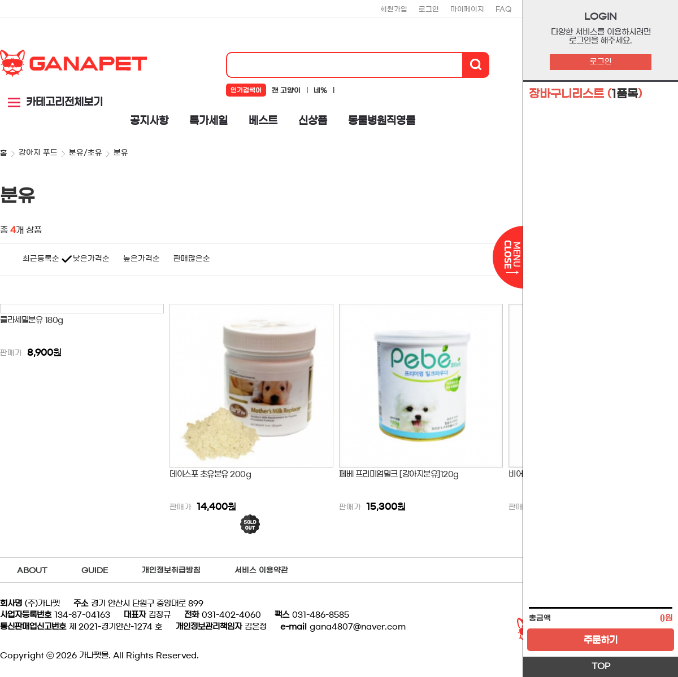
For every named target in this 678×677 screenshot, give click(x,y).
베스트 (263, 121)
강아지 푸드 (38, 152)
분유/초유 (85, 152)
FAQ (503, 9)
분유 (121, 152)
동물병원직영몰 (381, 121)
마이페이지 (467, 9)
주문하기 (601, 639)
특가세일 (208, 121)
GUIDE (94, 570)
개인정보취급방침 (171, 570)
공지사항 (149, 121)
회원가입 (393, 9)
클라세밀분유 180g (31, 320)
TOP (601, 666)
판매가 (11, 353)
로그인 (601, 61)
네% (320, 90)
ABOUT (32, 570)
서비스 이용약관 (261, 570)
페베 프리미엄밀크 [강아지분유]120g (399, 474)
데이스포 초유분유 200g (210, 474)
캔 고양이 (286, 90)
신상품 (312, 121)
